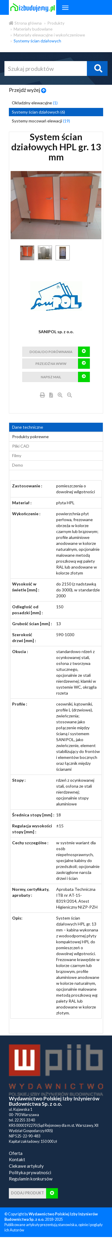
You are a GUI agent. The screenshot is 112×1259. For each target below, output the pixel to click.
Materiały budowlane (33, 28)
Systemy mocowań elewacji (41, 120)
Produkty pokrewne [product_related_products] (30, 448)
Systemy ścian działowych (37, 40)
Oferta (15, 1165)
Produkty (55, 22)
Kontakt (17, 1171)
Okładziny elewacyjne (35, 102)
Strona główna (25, 22)
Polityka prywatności (30, 1184)
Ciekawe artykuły (26, 1177)
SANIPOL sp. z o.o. (56, 331)
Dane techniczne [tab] (27, 438)
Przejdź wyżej (27, 90)
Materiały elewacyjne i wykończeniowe (49, 34)
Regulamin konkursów (31, 1190)
